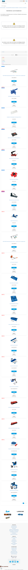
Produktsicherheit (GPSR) (14, 552)
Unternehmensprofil (14, 537)
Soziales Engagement (14, 543)
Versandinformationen (14, 527)
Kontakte (14, 538)
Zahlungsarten (14, 528)
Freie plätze (14, 542)
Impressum (14, 544)
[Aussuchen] (25, 3)
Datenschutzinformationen (14, 534)
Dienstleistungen (14, 550)
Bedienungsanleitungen (14, 551)
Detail (14, 82)
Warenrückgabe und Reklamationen (14, 530)
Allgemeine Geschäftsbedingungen (14, 529)
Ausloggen (3, 60)
